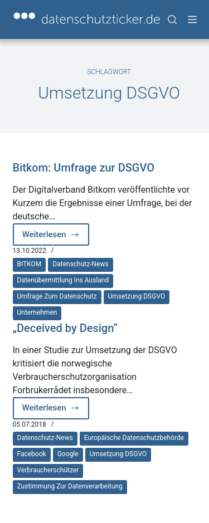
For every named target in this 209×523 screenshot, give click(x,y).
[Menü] (192, 19)
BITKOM (29, 264)
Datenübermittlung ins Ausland (63, 280)
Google (68, 454)
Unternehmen (37, 312)
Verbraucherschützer (48, 470)
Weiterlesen (52, 237)
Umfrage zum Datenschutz (57, 296)
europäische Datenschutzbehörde (134, 438)
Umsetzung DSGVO (137, 296)
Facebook (31, 454)
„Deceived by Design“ (65, 328)
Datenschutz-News (80, 264)
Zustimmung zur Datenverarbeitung (70, 486)
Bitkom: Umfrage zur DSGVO (84, 167)
